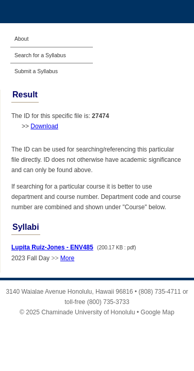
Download (44, 126)
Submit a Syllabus (36, 71)
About (21, 39)
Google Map (157, 312)
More (67, 258)
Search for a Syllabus (40, 55)
